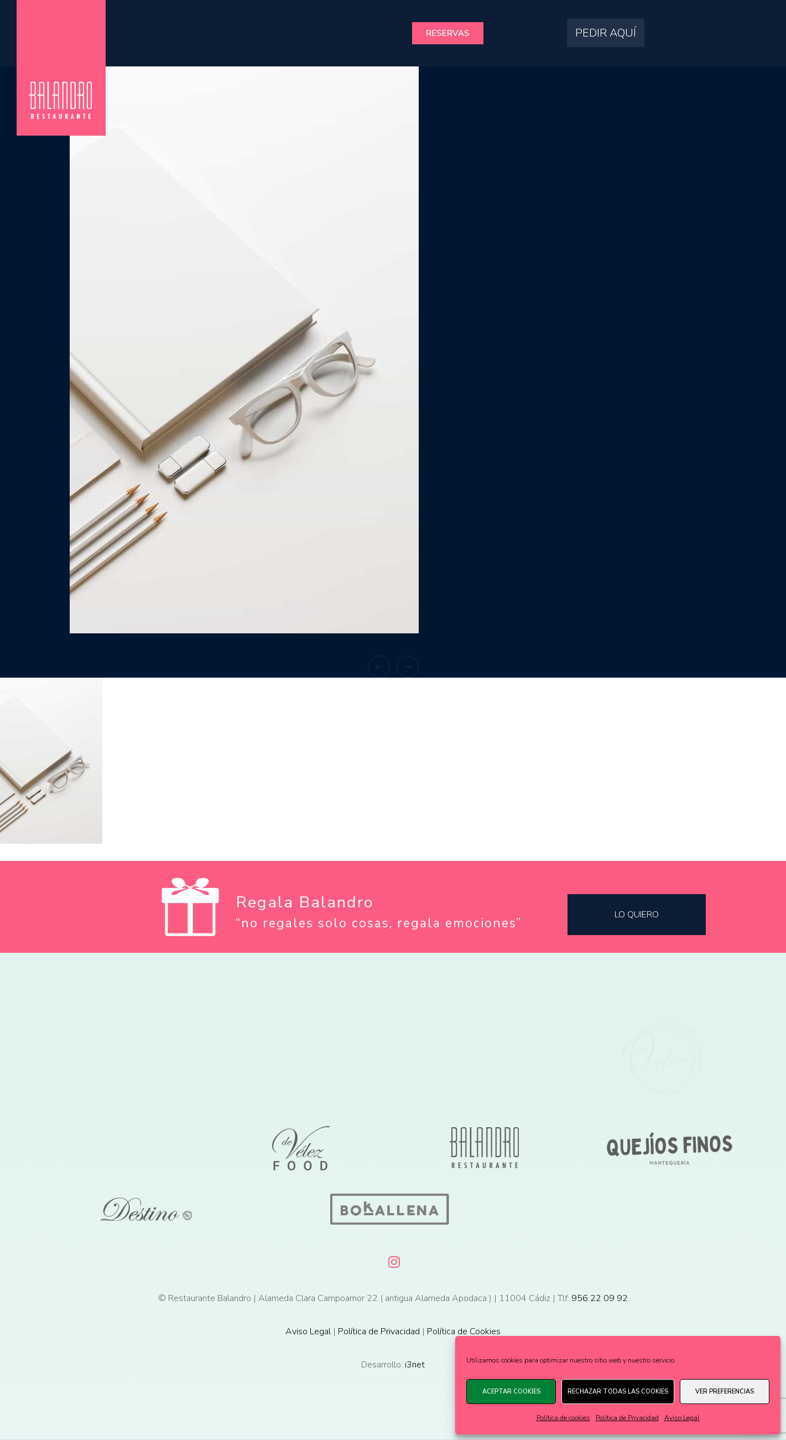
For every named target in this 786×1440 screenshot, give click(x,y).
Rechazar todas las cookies (618, 1391)
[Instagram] (393, 1260)
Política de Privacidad (627, 1417)
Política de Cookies (464, 1331)
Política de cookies (563, 1417)
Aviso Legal (682, 1417)
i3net (415, 1365)
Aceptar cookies (511, 1391)
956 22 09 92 (599, 1298)
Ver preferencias (724, 1391)
